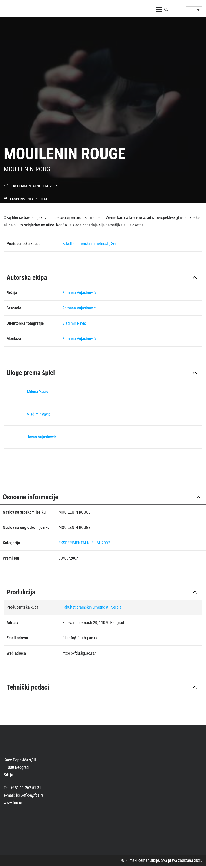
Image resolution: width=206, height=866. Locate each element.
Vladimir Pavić (74, 323)
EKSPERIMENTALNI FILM (29, 186)
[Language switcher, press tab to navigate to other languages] (194, 9)
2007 (53, 186)
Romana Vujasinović (79, 292)
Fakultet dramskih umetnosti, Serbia (92, 243)
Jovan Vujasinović (42, 437)
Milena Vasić (37, 391)
